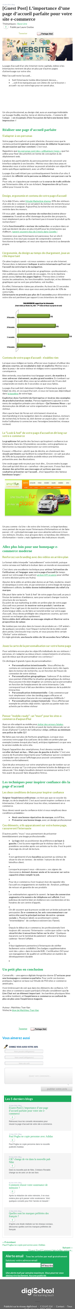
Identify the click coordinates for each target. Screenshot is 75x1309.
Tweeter (22, 33)
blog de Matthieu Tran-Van (25, 1010)
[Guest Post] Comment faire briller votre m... (50, 1250)
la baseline (13, 393)
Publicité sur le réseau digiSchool (20, 1306)
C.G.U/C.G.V (46, 1306)
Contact (60, 1306)
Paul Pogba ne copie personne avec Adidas (31, 1136)
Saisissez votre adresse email (21, 1260)
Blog (13, 4)
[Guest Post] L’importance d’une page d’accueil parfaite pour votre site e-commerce (28, 1110)
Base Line (22, 23)
